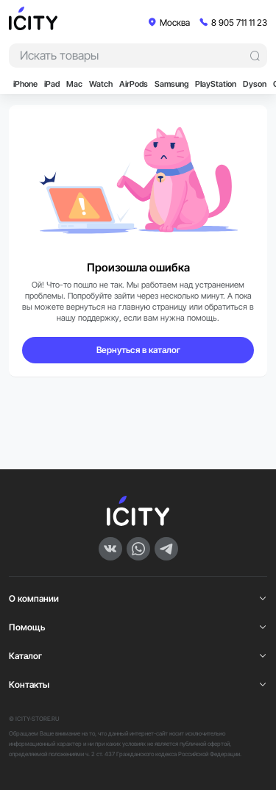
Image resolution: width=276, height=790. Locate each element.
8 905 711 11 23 (239, 22)
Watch (101, 84)
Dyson (254, 84)
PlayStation (215, 84)
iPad (52, 84)
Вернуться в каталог (138, 349)
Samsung (171, 84)
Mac (74, 84)
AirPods (133, 84)
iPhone (25, 84)
